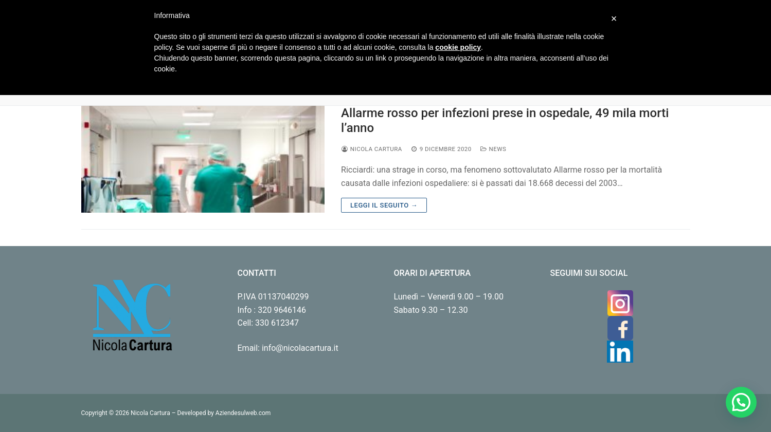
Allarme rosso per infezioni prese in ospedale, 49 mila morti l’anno (505, 120)
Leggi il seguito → (384, 205)
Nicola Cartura (371, 149)
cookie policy (458, 47)
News (493, 149)
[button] (741, 402)
